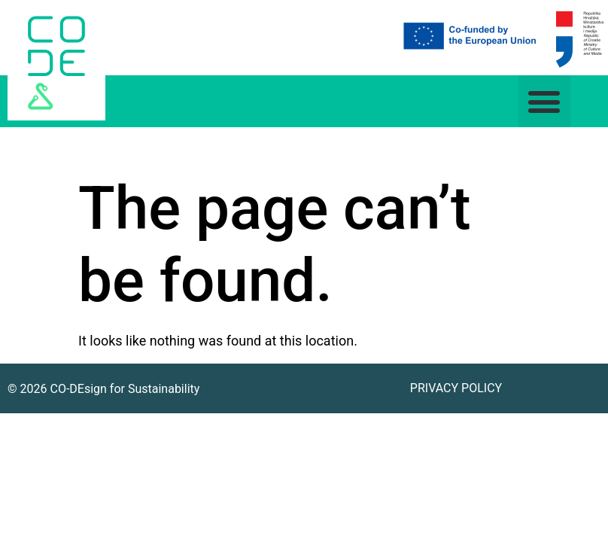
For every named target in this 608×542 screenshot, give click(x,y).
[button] (544, 101)
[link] (56, 60)
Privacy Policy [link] (456, 388)
